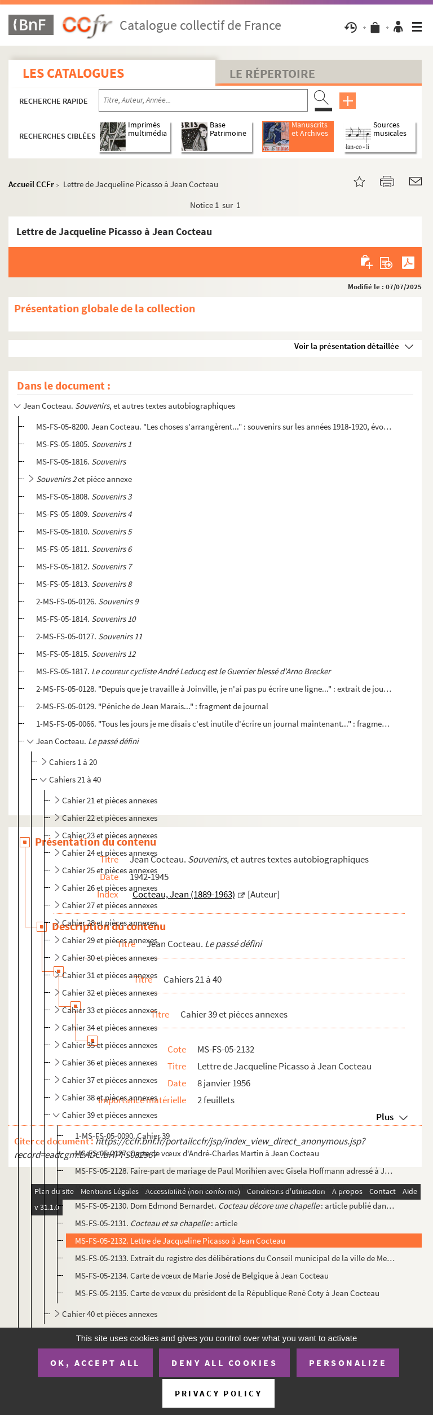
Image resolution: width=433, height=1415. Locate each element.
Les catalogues (73, 73)
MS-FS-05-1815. (85, 653)
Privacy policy (218, 1393)
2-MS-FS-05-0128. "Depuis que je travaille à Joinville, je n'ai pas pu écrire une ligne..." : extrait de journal (213, 688)
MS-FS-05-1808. (83, 496)
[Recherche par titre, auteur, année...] (203, 100)
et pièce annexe (84, 479)
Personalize (348, 1362)
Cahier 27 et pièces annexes (109, 905)
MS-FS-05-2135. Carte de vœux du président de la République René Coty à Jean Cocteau (227, 1293)
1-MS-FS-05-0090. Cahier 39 (122, 1135)
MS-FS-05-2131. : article (156, 1223)
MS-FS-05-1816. (81, 461)
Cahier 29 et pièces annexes (109, 940)
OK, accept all (95, 1362)
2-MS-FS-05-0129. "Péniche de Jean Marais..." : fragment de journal (152, 706)
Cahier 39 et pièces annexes (109, 1114)
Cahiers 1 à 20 (73, 762)
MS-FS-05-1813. (83, 583)
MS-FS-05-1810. (83, 531)
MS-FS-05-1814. (85, 618)
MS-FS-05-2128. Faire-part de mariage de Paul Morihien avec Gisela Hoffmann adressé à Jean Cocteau (235, 1170)
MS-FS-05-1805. (83, 444)
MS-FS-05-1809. (83, 513)
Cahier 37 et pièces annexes (109, 1079)
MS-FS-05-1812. (83, 566)
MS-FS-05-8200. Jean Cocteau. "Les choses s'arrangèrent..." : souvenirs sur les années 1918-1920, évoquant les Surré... (213, 426)
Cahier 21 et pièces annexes (109, 800)
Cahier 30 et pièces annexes (109, 957)
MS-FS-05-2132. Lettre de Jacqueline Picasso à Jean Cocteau (180, 1240)
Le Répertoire (272, 73)
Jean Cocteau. (87, 741)
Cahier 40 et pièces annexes (109, 1313)
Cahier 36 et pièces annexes (109, 1062)
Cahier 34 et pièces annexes (109, 1027)
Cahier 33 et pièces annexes (109, 1010)
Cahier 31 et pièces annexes (109, 975)
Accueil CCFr (31, 184)
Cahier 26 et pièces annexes (109, 887)
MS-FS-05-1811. (83, 548)
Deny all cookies (224, 1362)
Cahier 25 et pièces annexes (109, 870)
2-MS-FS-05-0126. (87, 601)
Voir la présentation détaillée (346, 346)
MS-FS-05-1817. (183, 671)
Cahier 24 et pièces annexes (109, 852)
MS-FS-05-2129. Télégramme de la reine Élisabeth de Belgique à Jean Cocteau (209, 1188)
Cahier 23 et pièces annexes (109, 835)
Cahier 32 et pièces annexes (109, 992)
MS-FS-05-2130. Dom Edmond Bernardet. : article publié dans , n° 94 (235, 1205)
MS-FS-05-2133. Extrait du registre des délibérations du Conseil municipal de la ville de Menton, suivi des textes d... (235, 1258)
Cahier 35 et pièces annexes (109, 1045)
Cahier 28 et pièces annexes (109, 922)
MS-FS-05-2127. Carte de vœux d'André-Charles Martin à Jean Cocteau (197, 1153)
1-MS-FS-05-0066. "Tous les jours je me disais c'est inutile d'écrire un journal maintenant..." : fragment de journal (213, 723)
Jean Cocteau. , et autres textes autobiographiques (129, 405)
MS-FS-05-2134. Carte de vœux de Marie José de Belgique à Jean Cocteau (202, 1275)
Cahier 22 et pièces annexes (109, 817)
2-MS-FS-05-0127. (89, 636)
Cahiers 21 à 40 (75, 779)
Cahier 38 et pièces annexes (109, 1097)
